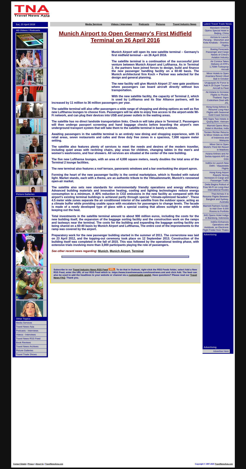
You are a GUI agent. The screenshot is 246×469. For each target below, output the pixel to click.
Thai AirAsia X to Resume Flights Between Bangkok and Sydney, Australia (216, 197)
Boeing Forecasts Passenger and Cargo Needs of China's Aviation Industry (217, 53)
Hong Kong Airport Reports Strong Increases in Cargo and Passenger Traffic (217, 176)
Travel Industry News (184, 24)
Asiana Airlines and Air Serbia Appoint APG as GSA (217, 156)
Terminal (138, 251)
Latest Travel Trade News (218, 24)
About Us (40, 464)
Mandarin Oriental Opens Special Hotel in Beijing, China (217, 30)
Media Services (93, 24)
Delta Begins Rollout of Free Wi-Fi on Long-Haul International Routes (216, 187)
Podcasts (144, 24)
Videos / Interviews (121, 24)
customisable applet (139, 275)
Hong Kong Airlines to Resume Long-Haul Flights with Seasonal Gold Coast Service (217, 111)
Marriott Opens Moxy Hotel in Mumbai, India (217, 127)
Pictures (160, 24)
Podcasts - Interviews (27, 330)
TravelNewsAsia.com (54, 464)
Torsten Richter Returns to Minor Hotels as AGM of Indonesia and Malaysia (216, 136)
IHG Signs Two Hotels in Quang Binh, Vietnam (216, 120)
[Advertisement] (143, 11)
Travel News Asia (25, 326)
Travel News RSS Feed (28, 338)
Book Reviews (23, 342)
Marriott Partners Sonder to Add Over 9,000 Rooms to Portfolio (216, 209)
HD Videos (22, 30)
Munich (103, 251)
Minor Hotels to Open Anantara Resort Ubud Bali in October (217, 76)
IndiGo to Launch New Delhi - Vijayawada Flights (217, 166)
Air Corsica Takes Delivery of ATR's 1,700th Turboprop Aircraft (219, 65)
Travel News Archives (27, 346)
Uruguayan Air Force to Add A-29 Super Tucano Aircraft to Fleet (216, 85)
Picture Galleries (25, 194)
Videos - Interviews (26, 334)
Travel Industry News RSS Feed (90, 269)
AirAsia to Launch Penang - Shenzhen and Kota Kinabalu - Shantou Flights (216, 41)
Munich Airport (120, 251)
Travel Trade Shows (26, 354)
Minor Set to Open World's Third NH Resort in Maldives (216, 147)
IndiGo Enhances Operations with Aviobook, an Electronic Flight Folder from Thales (216, 226)
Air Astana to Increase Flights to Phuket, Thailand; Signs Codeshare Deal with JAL (217, 97)
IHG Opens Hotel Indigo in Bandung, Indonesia (216, 216)
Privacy (31, 464)
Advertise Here (221, 351)
